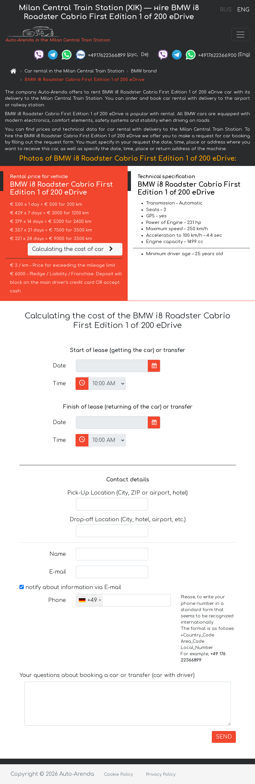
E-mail (57, 572)
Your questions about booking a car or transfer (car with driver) (107, 675)
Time (59, 384)
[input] (112, 366)
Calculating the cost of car (73, 249)
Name (57, 554)
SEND (224, 737)
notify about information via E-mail (70, 587)
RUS (226, 10)
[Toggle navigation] (240, 34)
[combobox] (89, 600)
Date (59, 366)
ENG (243, 10)
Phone (57, 600)
